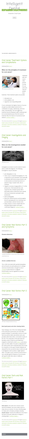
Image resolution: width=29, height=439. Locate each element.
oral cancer (4, 124)
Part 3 (10, 141)
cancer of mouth (8, 122)
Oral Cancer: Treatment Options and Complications (14, 61)
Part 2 (10, 230)
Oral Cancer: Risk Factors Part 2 (14, 291)
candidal (4, 269)
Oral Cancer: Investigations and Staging (14, 136)
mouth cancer (23, 122)
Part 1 (10, 294)
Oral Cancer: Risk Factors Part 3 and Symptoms (14, 226)
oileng (8, 126)
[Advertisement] (14, 33)
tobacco (19, 342)
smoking (19, 124)
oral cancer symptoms (12, 124)
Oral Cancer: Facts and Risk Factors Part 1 (12, 376)
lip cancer (17, 122)
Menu (14, 17)
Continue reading (10, 117)
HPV (14, 122)
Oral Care (15, 121)
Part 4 (10, 66)
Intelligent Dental (14, 6)
